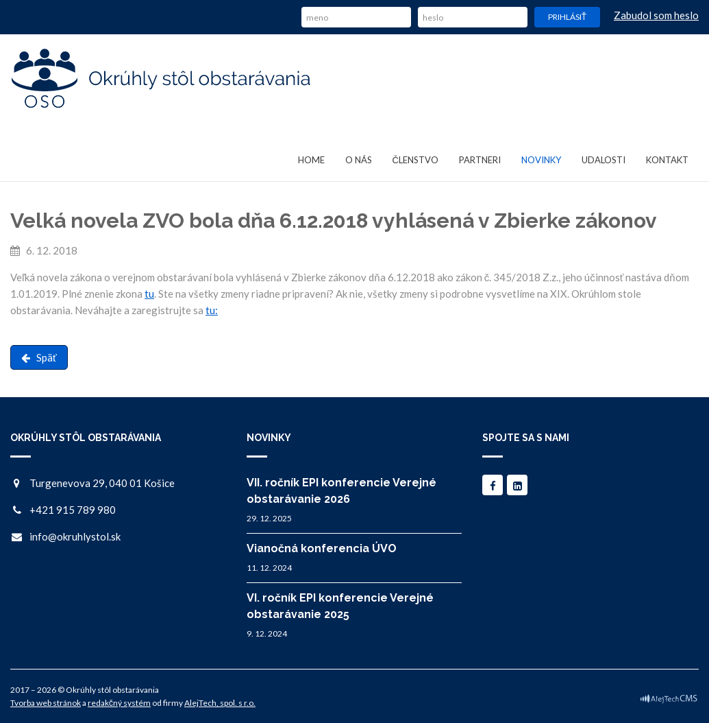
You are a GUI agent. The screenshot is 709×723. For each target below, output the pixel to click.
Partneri (480, 159)
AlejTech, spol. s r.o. (220, 703)
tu (149, 293)
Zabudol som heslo (656, 15)
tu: (212, 310)
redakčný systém (119, 703)
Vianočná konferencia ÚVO (322, 548)
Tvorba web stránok (45, 703)
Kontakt (667, 159)
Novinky (541, 159)
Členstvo (415, 159)
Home (311, 159)
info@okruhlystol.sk (75, 536)
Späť (39, 357)
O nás (358, 159)
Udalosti (603, 159)
